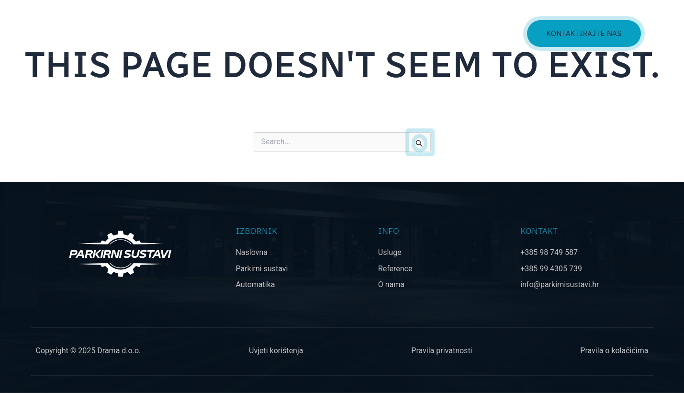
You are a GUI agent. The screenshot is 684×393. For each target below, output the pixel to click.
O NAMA (496, 33)
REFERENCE (441, 33)
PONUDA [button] (337, 33)
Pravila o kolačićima (614, 350)
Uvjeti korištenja (276, 350)
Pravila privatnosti (441, 350)
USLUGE (387, 33)
